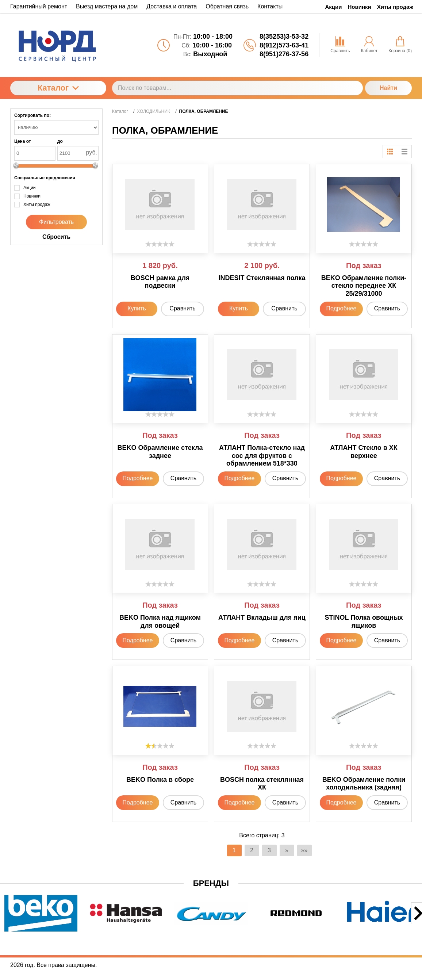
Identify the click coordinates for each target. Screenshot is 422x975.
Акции (333, 7)
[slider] (159, 244)
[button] (171, 936)
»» (304, 850)
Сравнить (182, 308)
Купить (136, 308)
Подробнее (341, 308)
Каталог (58, 87)
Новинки (359, 7)
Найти (388, 88)
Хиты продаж (395, 7)
